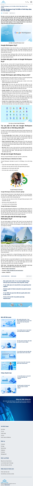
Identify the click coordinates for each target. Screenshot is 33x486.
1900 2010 (7, 484)
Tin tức (2, 4)
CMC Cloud (13, 276)
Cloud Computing (5, 276)
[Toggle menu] (31, 2)
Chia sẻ (12, 13)
